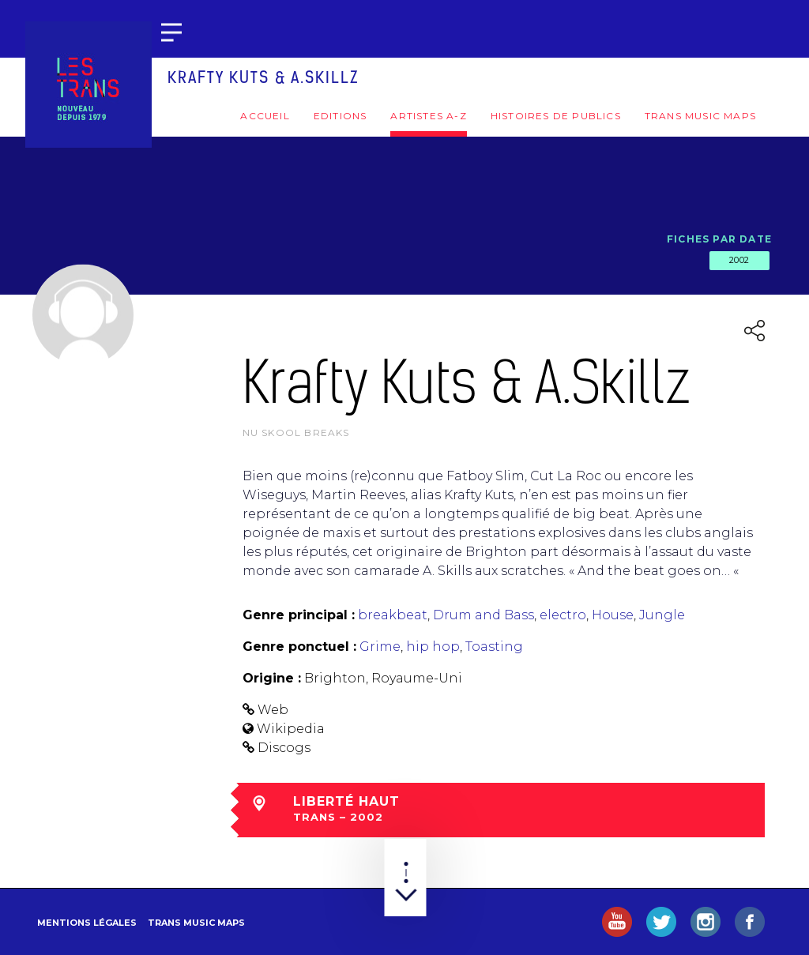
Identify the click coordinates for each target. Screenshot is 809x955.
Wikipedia (291, 728)
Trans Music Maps (700, 116)
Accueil (264, 116)
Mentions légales (87, 922)
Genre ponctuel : (299, 646)
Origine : (272, 678)
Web (273, 709)
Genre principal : (299, 614)
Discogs (284, 747)
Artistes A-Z (428, 116)
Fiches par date (719, 239)
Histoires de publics (556, 116)
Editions (340, 116)
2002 (739, 259)
